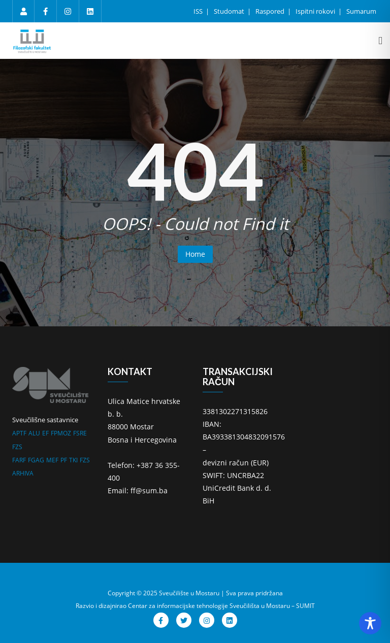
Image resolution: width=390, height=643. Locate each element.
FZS (17, 447)
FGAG (36, 460)
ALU (34, 433)
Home (195, 254)
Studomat (230, 11)
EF (45, 433)
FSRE (80, 433)
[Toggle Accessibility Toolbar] (370, 623)
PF (63, 460)
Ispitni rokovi (316, 11)
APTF (19, 433)
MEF (52, 460)
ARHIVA (23, 473)
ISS (198, 11)
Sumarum (361, 11)
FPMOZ (61, 433)
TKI (73, 460)
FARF (19, 460)
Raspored (270, 11)
